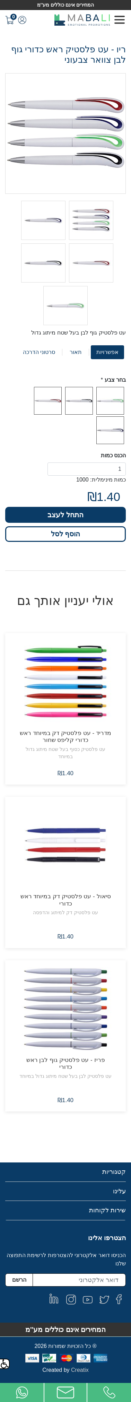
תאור (76, 352)
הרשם (19, 1280)
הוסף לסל (65, 534)
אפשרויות (107, 352)
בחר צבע (115, 380)
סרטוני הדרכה (39, 352)
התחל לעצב (65, 515)
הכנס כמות (113, 455)
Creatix (80, 1370)
